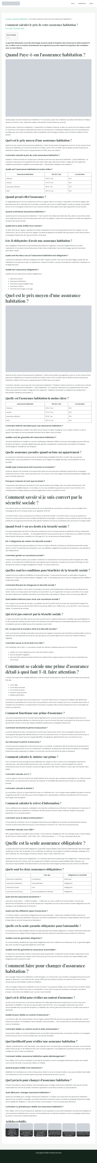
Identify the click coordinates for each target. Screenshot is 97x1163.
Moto (92, 3)
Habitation (83, 3)
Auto (74, 3)
